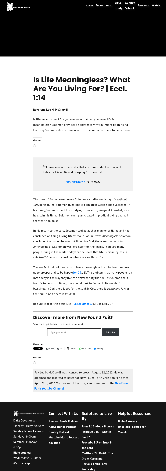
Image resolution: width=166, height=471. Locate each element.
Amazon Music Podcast (63, 421)
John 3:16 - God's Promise (98, 426)
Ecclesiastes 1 (82, 304)
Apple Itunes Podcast (62, 427)
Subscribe (110, 332)
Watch (156, 5)
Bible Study (118, 5)
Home (89, 5)
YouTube (54, 443)
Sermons (143, 5)
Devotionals (104, 5)
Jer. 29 (77, 272)
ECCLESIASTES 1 (76, 182)
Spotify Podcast (59, 432)
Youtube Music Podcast (64, 437)
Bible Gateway (127, 421)
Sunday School (130, 5)
